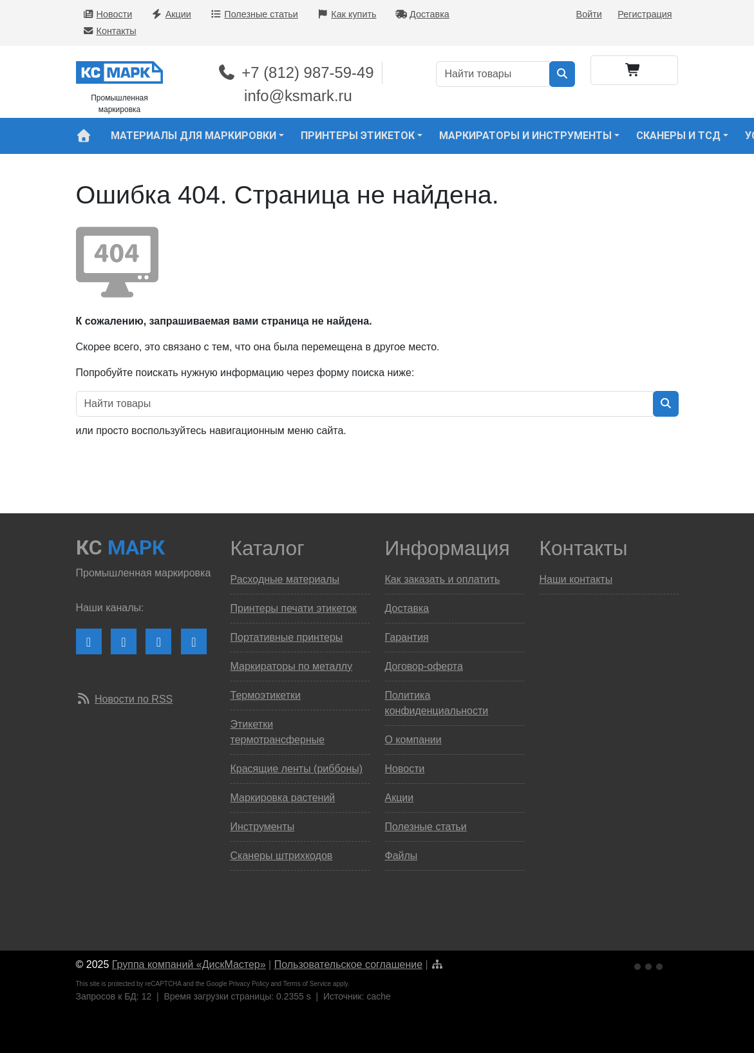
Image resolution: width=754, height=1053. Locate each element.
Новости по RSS (134, 699)
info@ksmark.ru (298, 95)
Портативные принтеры (287, 637)
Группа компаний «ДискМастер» (189, 964)
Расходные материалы (285, 579)
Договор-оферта (424, 666)
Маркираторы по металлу (292, 666)
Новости (107, 14)
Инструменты (263, 826)
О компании (413, 739)
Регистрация (644, 14)
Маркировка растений (283, 797)
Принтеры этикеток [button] (358, 135)
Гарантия (407, 637)
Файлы (401, 855)
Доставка (422, 14)
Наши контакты (576, 579)
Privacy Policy (249, 983)
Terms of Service (307, 983)
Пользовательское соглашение (348, 964)
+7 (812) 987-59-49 (295, 72)
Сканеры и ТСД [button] (678, 135)
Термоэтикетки (266, 695)
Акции (171, 14)
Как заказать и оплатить (442, 579)
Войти (589, 14)
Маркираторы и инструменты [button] (525, 135)
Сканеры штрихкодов (282, 855)
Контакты (109, 31)
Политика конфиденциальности (437, 703)
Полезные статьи (253, 14)
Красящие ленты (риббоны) (297, 768)
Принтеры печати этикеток (294, 608)
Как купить (346, 14)
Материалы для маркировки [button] (193, 135)
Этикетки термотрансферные (278, 732)
